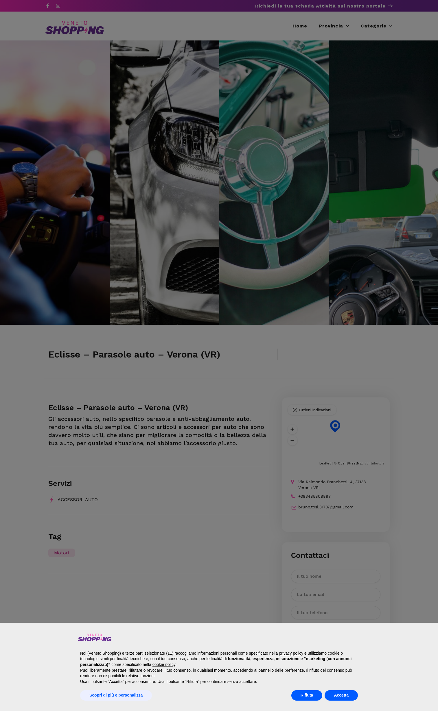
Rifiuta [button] (307, 695)
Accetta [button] (341, 695)
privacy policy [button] (291, 653)
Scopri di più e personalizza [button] (116, 695)
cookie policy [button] (163, 664)
